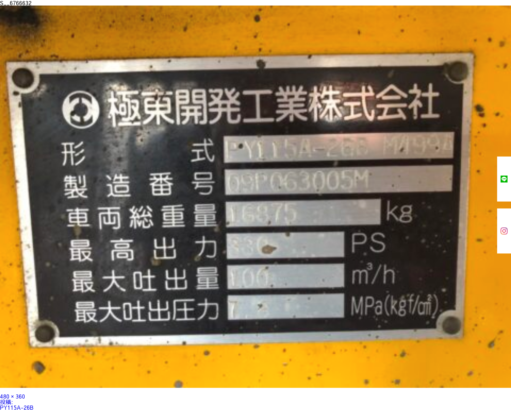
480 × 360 (12, 396)
